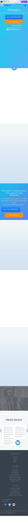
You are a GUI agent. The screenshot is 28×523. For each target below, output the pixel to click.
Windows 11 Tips (15, 481)
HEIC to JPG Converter (15, 493)
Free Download (14, 17)
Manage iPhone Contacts (15, 479)
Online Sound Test (15, 491)
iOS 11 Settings (15, 472)
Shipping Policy (11, 512)
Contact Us (15, 458)
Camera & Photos (15, 474)
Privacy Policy (22, 510)
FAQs (15, 460)
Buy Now (14, 22)
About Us (15, 456)
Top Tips (15, 469)
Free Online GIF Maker (15, 488)
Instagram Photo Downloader (15, 495)
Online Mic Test (15, 490)
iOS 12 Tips (15, 470)
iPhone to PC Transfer (15, 475)
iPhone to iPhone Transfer (15, 477)
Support (15, 461)
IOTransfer (5, 5)
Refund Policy (4, 512)
